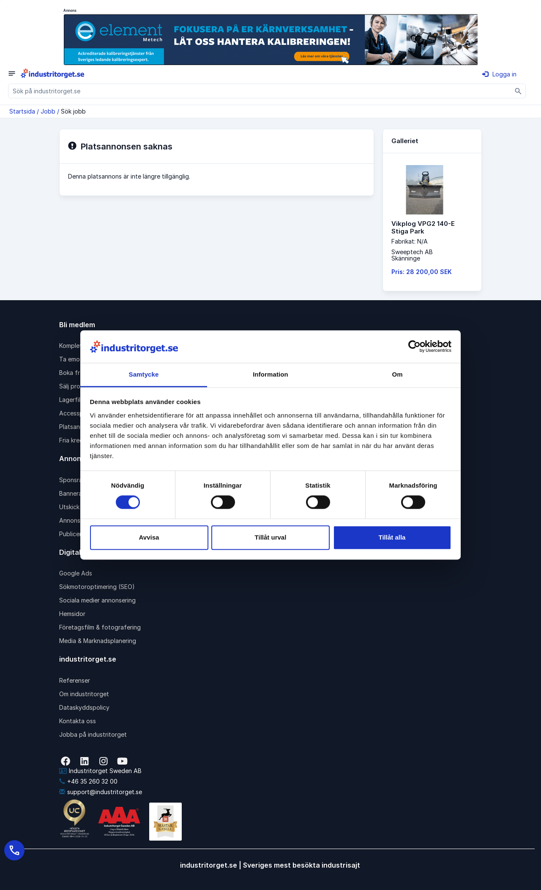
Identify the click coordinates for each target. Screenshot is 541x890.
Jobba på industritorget (93, 734)
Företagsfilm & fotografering (100, 627)
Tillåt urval (271, 537)
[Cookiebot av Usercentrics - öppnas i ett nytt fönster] (414, 346)
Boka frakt (74, 372)
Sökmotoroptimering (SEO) (97, 586)
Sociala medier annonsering (97, 600)
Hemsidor (72, 613)
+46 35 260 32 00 (88, 781)
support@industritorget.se (100, 791)
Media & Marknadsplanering (97, 640)
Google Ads (75, 573)
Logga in (499, 74)
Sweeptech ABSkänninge (412, 255)
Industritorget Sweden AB (100, 770)
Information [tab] (270, 374)
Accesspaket (77, 413)
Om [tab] (397, 374)
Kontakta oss (77, 720)
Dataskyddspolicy (84, 707)
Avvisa (149, 537)
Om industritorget (84, 693)
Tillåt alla (392, 537)
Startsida (22, 111)
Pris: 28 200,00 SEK (421, 271)
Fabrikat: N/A (409, 241)
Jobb (48, 111)
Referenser (74, 680)
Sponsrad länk (79, 479)
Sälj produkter (78, 386)
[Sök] (518, 91)
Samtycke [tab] (144, 374)
